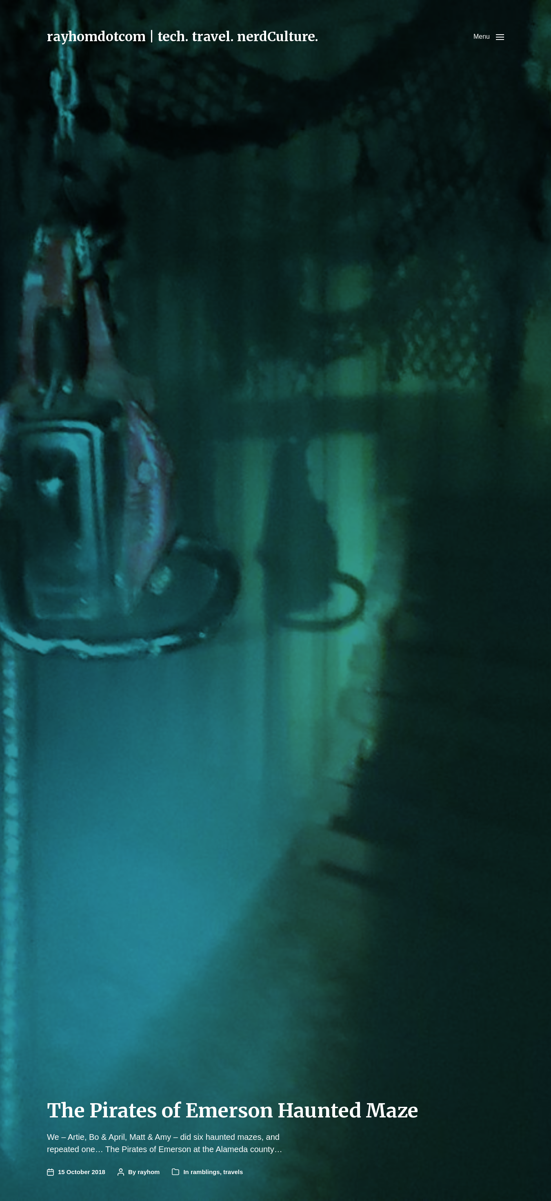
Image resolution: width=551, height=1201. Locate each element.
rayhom (149, 1171)
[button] (488, 36)
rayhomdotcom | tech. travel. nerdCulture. (182, 36)
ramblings (205, 1171)
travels (233, 1171)
